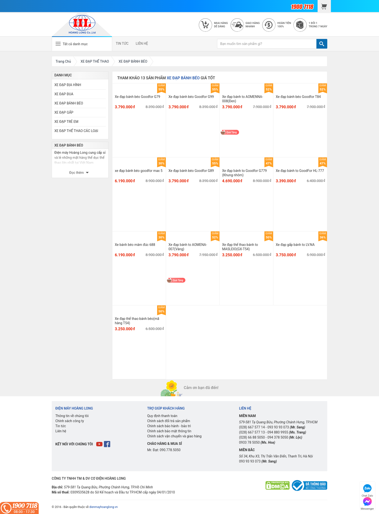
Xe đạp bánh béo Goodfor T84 (298, 97)
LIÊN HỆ (142, 43)
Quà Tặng (231, 132)
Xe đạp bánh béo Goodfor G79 (137, 97)
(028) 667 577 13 (252, 432)
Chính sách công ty (69, 421)
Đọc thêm (77, 173)
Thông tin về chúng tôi (72, 416)
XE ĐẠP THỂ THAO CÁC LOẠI (76, 131)
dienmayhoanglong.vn (103, 507)
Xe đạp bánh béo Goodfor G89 (191, 171)
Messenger (367, 503)
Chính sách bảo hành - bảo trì (169, 426)
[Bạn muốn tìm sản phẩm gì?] (267, 44)
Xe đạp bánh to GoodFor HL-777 (300, 171)
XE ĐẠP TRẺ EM (66, 122)
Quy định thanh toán (162, 416)
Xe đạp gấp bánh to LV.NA (295, 245)
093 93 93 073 (278, 427)
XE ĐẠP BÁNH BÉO (68, 103)
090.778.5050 (170, 450)
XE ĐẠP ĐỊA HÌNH (67, 85)
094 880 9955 (277, 432)
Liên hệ (60, 431)
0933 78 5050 (249, 442)
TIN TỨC (122, 43)
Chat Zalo (367, 490)
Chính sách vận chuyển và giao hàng (174, 436)
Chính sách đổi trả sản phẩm (168, 421)
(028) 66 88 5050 (252, 437)
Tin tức (60, 426)
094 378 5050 (277, 437)
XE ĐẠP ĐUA (63, 94)
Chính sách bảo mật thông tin (169, 431)
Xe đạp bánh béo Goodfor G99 (191, 97)
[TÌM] (321, 44)
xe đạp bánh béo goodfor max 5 (138, 171)
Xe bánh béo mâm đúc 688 (135, 245)
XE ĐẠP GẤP (63, 112)
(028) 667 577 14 (252, 427)
